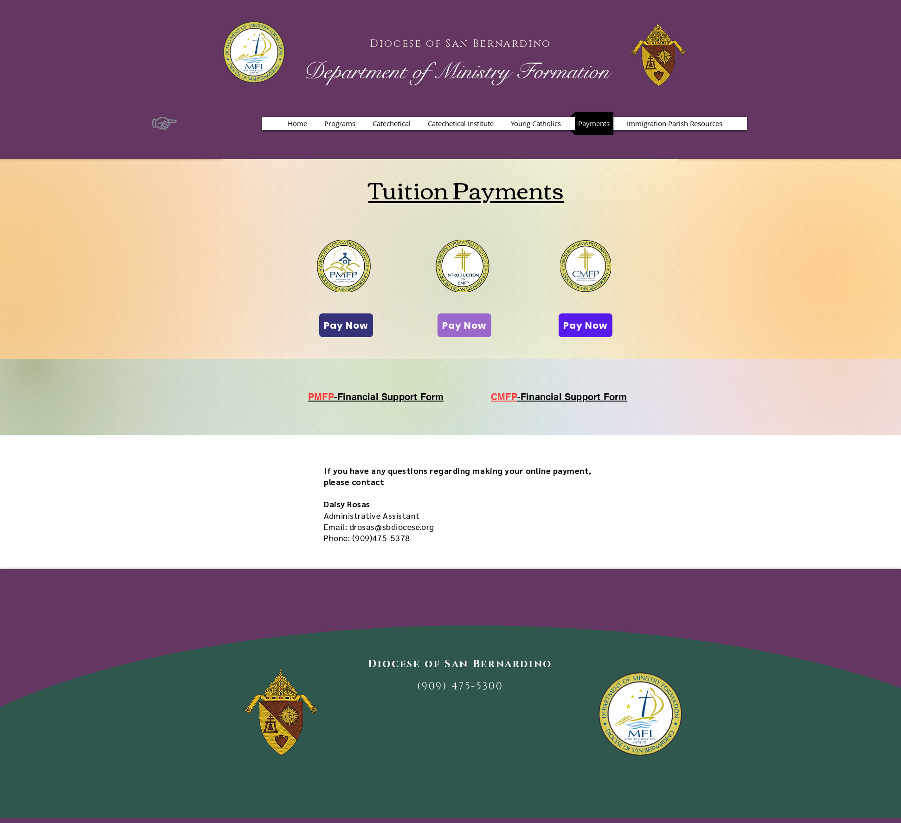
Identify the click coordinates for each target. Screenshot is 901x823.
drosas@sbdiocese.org (391, 526)
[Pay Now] (346, 325)
